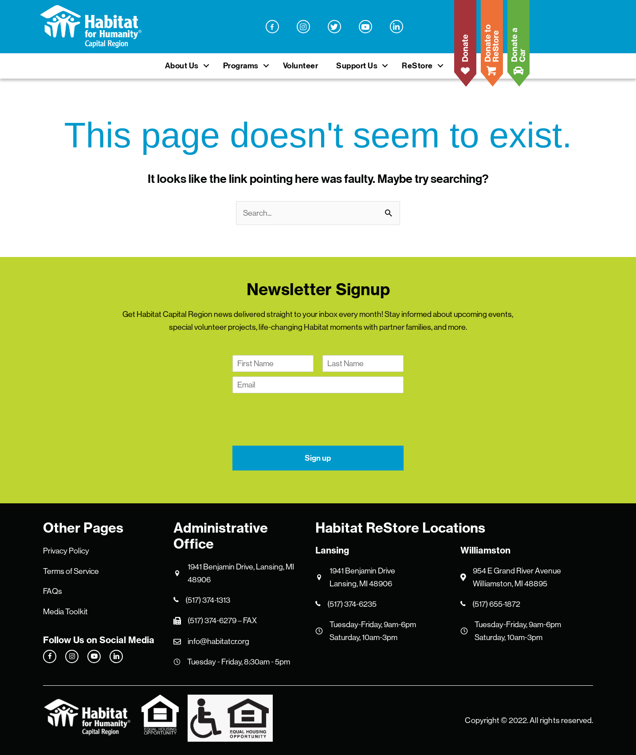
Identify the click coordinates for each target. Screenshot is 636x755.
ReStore (417, 65)
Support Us (356, 65)
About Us (182, 65)
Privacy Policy (66, 550)
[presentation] (299, 431)
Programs (241, 65)
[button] (206, 66)
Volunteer (300, 65)
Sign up (318, 457)
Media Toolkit (65, 611)
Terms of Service (71, 571)
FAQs (52, 591)
